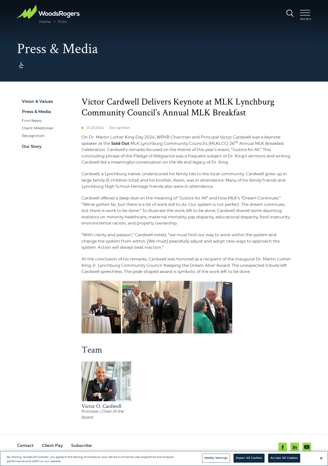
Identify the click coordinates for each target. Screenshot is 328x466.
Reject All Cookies (249, 458)
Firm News (31, 121)
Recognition (33, 136)
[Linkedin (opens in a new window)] (294, 447)
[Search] (290, 13)
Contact (25, 446)
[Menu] (305, 15)
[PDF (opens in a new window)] (21, 68)
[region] (164, 458)
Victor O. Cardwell (101, 405)
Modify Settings (216, 458)
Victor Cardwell (235, 137)
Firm (62, 22)
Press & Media (36, 112)
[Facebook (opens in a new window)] (282, 447)
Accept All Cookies (284, 458)
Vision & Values (37, 102)
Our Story (32, 147)
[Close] (321, 458)
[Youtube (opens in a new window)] (307, 447)
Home (45, 22)
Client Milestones (37, 128)
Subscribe (81, 446)
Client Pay (52, 446)
